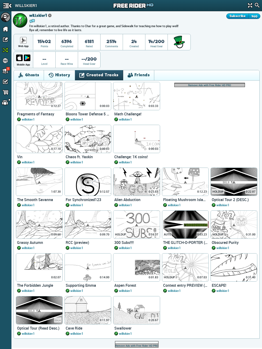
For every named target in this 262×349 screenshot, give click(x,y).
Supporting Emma (81, 285)
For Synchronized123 (83, 199)
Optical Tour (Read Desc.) (38, 328)
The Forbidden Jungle (35, 285)
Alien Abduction (127, 199)
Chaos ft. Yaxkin (79, 156)
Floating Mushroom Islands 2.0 (185, 199)
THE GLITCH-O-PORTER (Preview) (185, 242)
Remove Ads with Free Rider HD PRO (209, 85)
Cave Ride (74, 328)
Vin (19, 156)
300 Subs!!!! (124, 242)
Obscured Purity (225, 242)
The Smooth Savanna (35, 199)
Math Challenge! (127, 114)
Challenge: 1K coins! (131, 156)
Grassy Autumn (30, 242)
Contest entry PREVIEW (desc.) (185, 285)
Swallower (123, 328)
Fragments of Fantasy (35, 114)
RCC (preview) (77, 242)
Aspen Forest (125, 285)
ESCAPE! (219, 285)
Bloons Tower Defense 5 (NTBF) (88, 114)
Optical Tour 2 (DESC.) (230, 199)
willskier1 (28, 119)
